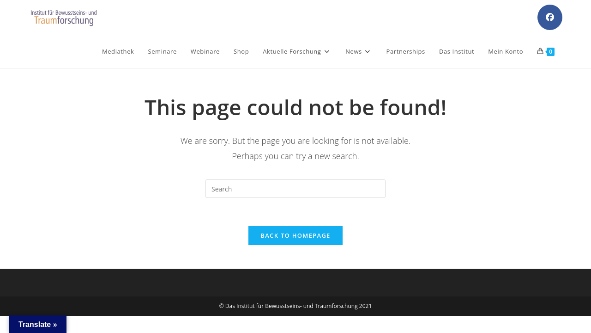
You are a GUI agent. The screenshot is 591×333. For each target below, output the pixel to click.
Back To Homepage (295, 235)
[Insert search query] (295, 188)
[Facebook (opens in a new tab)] (549, 17)
